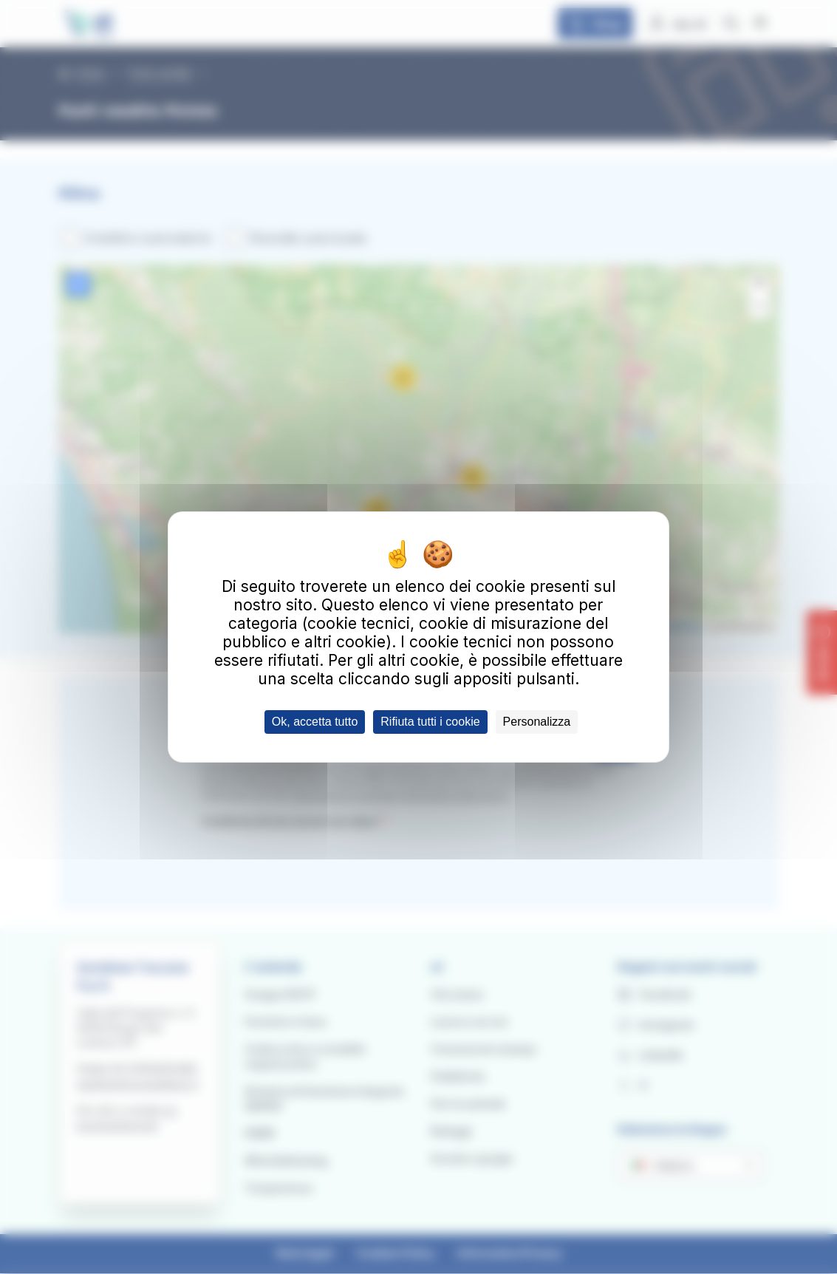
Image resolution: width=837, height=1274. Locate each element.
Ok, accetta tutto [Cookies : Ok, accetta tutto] (315, 721)
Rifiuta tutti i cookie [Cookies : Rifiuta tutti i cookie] (429, 721)
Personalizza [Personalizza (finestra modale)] (537, 721)
